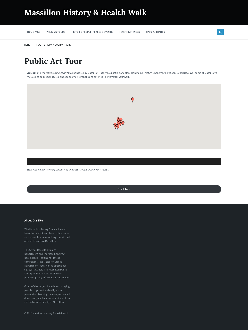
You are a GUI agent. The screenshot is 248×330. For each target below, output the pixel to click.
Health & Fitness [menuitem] (129, 31)
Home (27, 44)
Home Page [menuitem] (33, 31)
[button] (123, 123)
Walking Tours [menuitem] (56, 31)
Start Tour (124, 189)
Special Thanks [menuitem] (155, 31)
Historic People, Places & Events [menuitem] (92, 31)
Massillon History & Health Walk (85, 12)
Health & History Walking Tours (53, 44)
